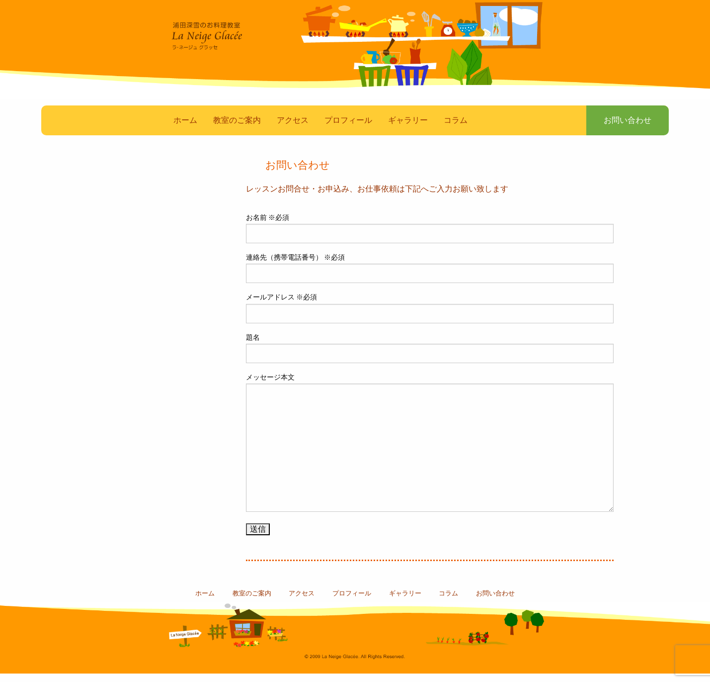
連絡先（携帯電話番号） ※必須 (430, 277)
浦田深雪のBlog (139, 318)
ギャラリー (408, 129)
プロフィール (348, 129)
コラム (456, 129)
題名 (430, 357)
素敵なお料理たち (139, 184)
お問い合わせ (621, 129)
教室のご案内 (237, 129)
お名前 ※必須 (430, 237)
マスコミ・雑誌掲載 (139, 229)
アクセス (293, 129)
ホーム (185, 129)
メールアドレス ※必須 (430, 317)
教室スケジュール (139, 274)
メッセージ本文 (430, 451)
